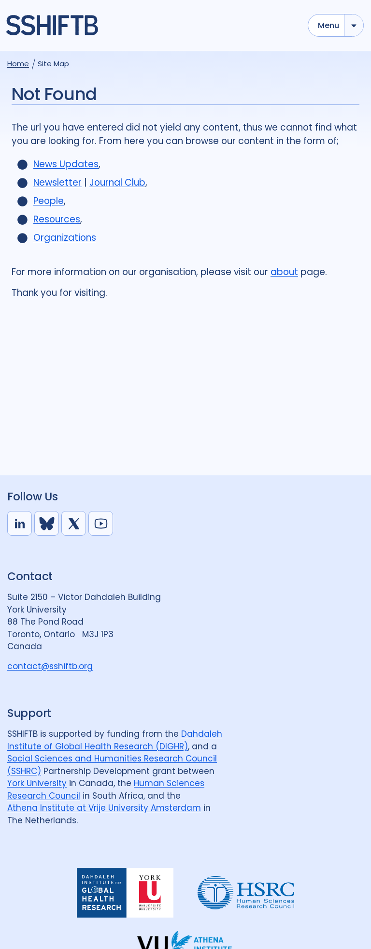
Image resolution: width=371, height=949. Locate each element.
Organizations (64, 237)
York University (37, 783)
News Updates (66, 164)
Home (18, 63)
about (284, 271)
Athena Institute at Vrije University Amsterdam (104, 808)
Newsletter (57, 182)
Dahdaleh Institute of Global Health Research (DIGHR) (114, 740)
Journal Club (117, 182)
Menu (328, 25)
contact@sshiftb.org (50, 666)
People (48, 200)
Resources (56, 219)
